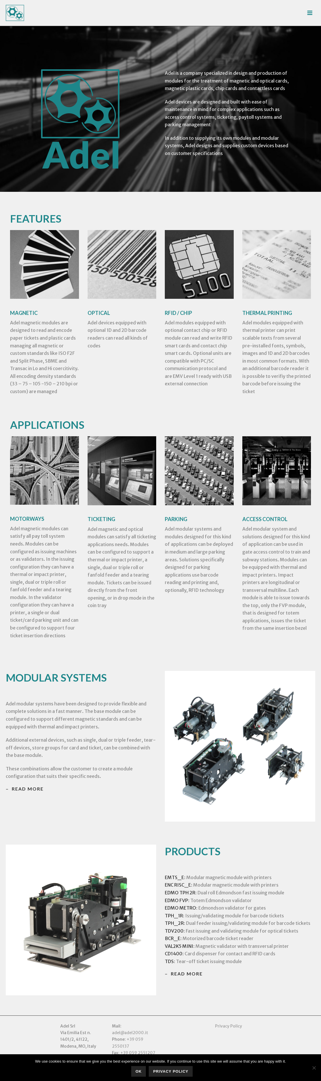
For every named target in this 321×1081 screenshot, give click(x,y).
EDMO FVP (176, 900)
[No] (314, 1068)
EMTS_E (174, 877)
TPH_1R (174, 916)
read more (28, 788)
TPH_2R (174, 923)
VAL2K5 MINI (179, 946)
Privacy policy (170, 1071)
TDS (169, 961)
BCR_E (172, 938)
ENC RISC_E (178, 885)
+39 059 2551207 (137, 1052)
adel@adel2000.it (130, 1032)
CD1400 (173, 953)
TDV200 (174, 931)
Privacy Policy (228, 1026)
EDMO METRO (180, 908)
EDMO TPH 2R (180, 893)
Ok (139, 1071)
